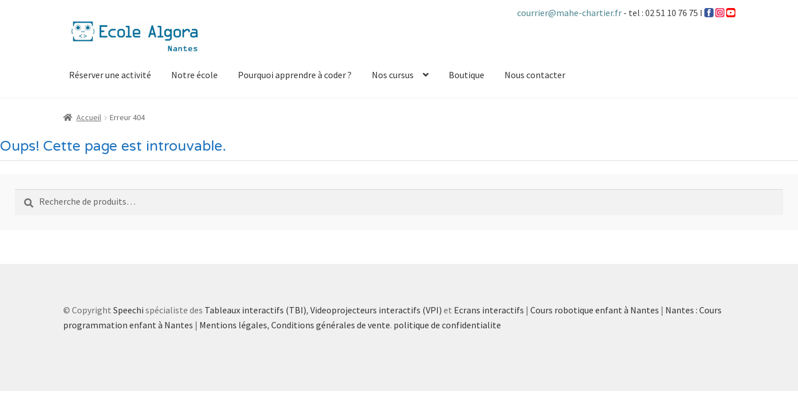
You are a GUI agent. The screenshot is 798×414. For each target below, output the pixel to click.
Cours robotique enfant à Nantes (594, 310)
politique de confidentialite (447, 325)
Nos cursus (393, 74)
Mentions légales (233, 325)
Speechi (128, 310)
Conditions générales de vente (330, 325)
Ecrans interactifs (489, 310)
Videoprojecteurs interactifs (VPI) (376, 310)
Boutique (466, 74)
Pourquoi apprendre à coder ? (295, 74)
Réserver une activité (110, 74)
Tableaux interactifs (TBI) (255, 310)
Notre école (194, 74)
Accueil (88, 117)
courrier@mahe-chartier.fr (570, 12)
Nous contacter (534, 74)
